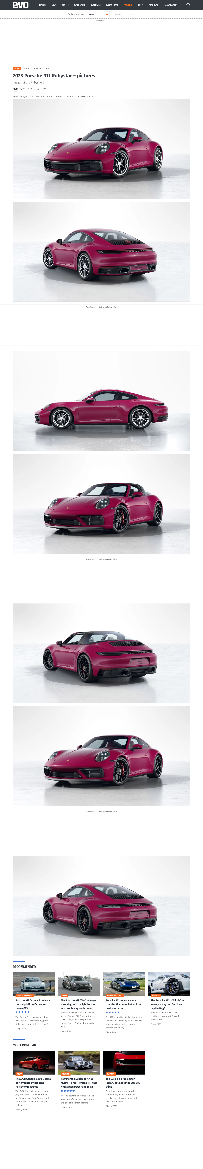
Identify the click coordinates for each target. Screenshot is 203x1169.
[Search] (188, 5)
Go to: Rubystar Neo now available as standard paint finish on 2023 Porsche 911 (55, 97)
